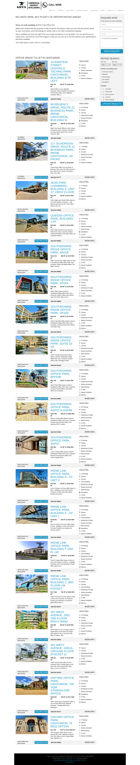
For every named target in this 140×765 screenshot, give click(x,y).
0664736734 (21, 139)
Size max (114, 61)
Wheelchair (108, 91)
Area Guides (70, 10)
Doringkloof (105, 82)
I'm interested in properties (112, 42)
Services (60, 10)
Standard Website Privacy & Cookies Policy (70, 760)
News (102, 10)
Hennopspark (106, 77)
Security (107, 97)
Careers (120, 10)
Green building (109, 99)
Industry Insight (82, 10)
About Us (52, 10)
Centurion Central (107, 72)
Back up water (109, 94)
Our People (94, 10)
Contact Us (111, 10)
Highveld (104, 74)
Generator (108, 89)
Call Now (55, 4)
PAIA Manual (70, 762)
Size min (103, 61)
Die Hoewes (105, 79)
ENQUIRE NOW (41, 99)
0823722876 (21, 100)
